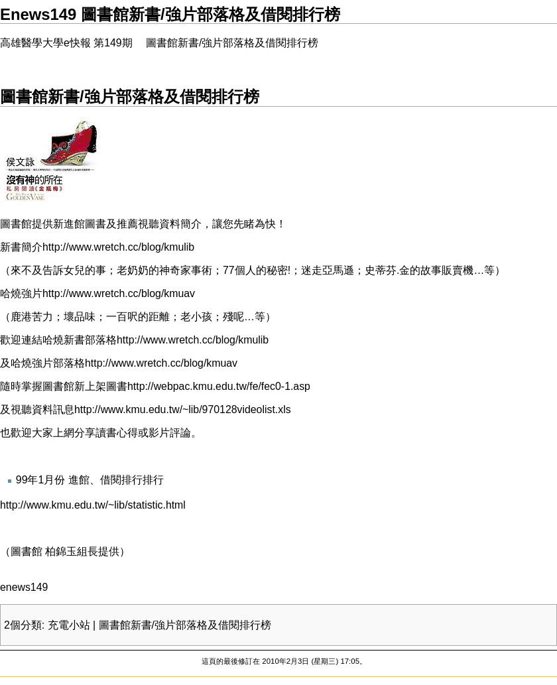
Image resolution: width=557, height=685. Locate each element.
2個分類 (23, 625)
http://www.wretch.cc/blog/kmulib (118, 247)
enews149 (24, 587)
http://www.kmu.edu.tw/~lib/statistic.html (93, 505)
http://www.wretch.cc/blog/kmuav (118, 293)
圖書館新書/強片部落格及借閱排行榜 (185, 625)
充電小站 (69, 625)
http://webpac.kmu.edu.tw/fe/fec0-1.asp (218, 386)
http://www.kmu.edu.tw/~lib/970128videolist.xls (182, 409)
